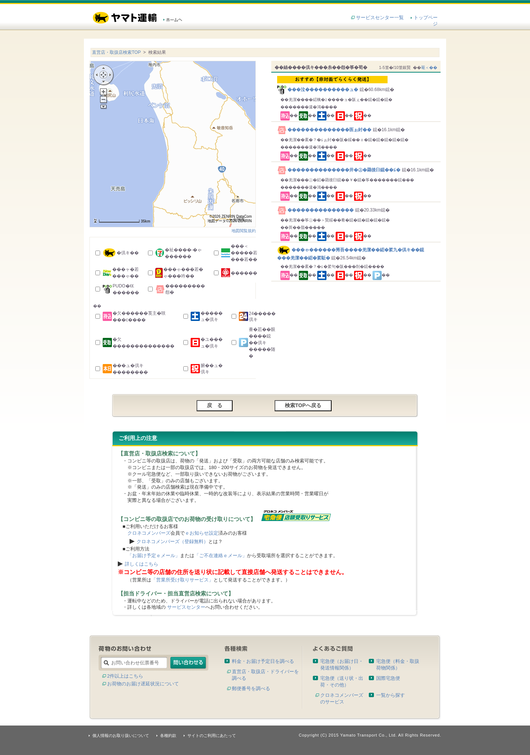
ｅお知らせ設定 (201, 533)
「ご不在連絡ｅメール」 (220, 555)
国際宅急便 (388, 678)
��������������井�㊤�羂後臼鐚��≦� (339, 169)
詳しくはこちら (141, 564)
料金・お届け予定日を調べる (263, 661)
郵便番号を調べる (251, 688)
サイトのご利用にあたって (211, 735)
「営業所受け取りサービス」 (182, 580)
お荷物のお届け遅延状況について (143, 683)
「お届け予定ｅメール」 (153, 555)
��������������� (316, 210)
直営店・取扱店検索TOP (116, 52)
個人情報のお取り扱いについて (120, 735)
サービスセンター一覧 (380, 17)
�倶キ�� (128, 252)
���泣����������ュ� (357, 84)
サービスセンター (186, 607)
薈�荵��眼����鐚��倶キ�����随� (262, 343)
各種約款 (168, 735)
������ (244, 273)
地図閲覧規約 (244, 230)
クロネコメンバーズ (148, 533)
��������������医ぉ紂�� (325, 129)
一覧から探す (390, 695)
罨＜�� (429, 67)
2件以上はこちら (125, 676)
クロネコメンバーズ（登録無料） (172, 541)
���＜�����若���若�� (244, 253)
